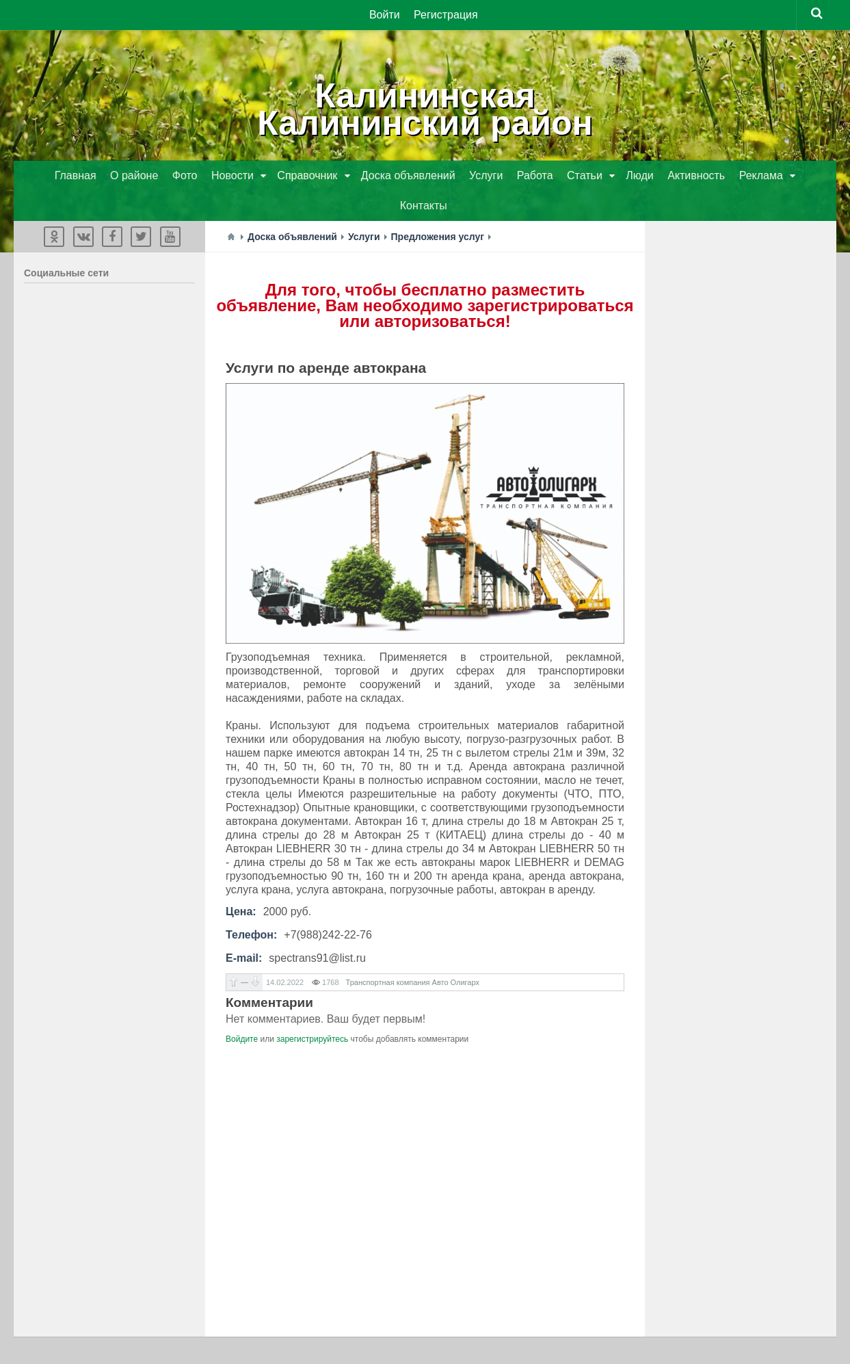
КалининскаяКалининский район (425, 109)
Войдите (242, 1039)
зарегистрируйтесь (312, 1039)
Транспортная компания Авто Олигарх (412, 982)
